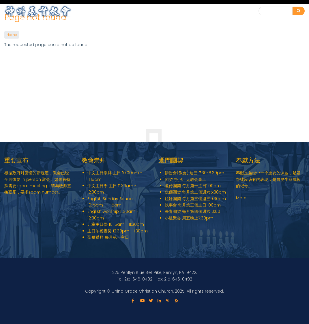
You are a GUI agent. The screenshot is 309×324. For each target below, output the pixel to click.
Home (12, 35)
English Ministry (118, 14)
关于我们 (154, 14)
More (241, 198)
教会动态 (212, 14)
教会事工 (183, 14)
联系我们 (238, 11)
